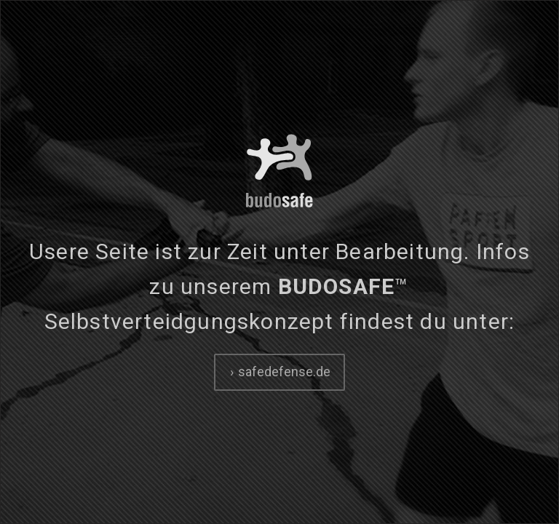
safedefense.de (282, 371)
